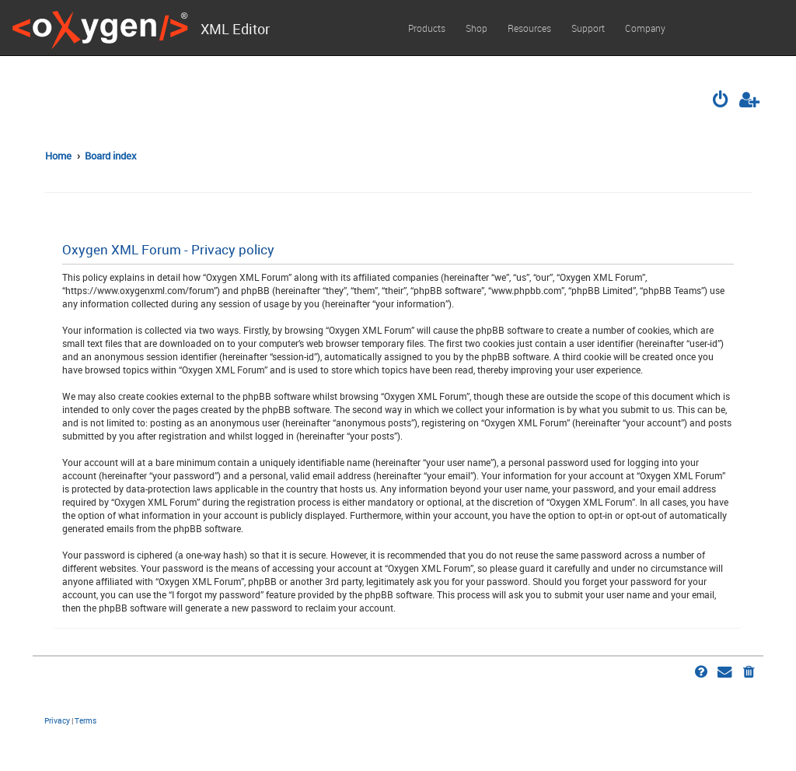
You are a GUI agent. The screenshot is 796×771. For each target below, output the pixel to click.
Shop (476, 28)
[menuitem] (722, 101)
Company (645, 28)
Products (426, 28)
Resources (529, 28)
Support (588, 28)
